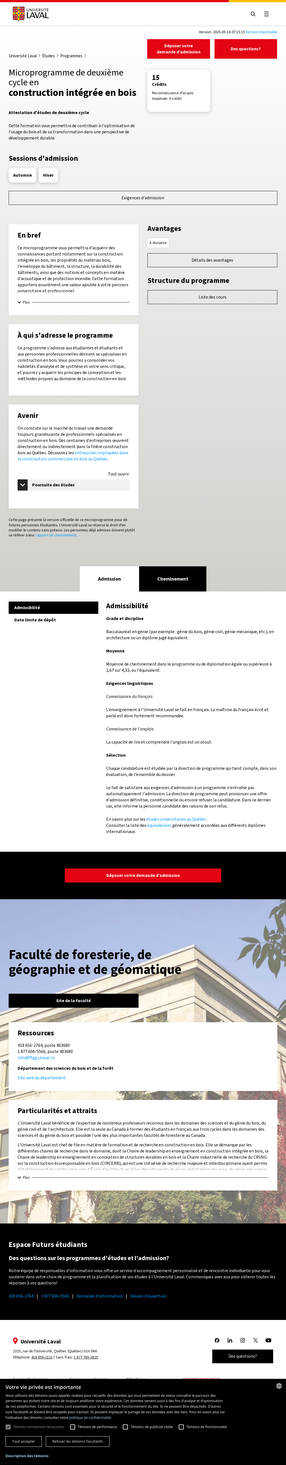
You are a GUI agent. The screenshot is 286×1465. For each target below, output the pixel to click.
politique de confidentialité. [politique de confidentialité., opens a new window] (90, 1417)
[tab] (109, 578)
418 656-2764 (21, 1296)
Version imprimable (261, 32)
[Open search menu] (253, 14)
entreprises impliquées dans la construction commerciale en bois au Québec (73, 456)
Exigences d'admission (142, 198)
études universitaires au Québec (176, 819)
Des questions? (246, 49)
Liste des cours (213, 297)
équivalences (159, 825)
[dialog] (143, 1422)
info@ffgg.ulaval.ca (36, 1058)
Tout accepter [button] (23, 1441)
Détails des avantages (212, 260)
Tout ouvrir (118, 474)
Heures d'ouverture (148, 1296)
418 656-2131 (42, 1357)
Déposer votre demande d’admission (179, 49)
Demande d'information (100, 1296)
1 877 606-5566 (55, 1296)
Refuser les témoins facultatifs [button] (78, 1441)
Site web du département (42, 1078)
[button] (27, 1456)
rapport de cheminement (55, 535)
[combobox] (279, 1386)
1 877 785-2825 (86, 1357)
